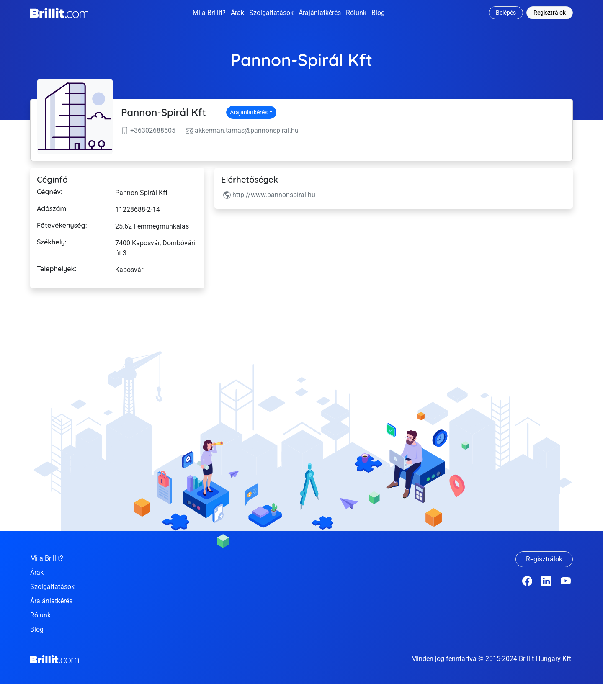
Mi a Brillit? (209, 13)
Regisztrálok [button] (549, 12)
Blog (378, 13)
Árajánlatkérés (320, 13)
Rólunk (356, 13)
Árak (237, 13)
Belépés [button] (506, 12)
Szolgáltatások (271, 13)
